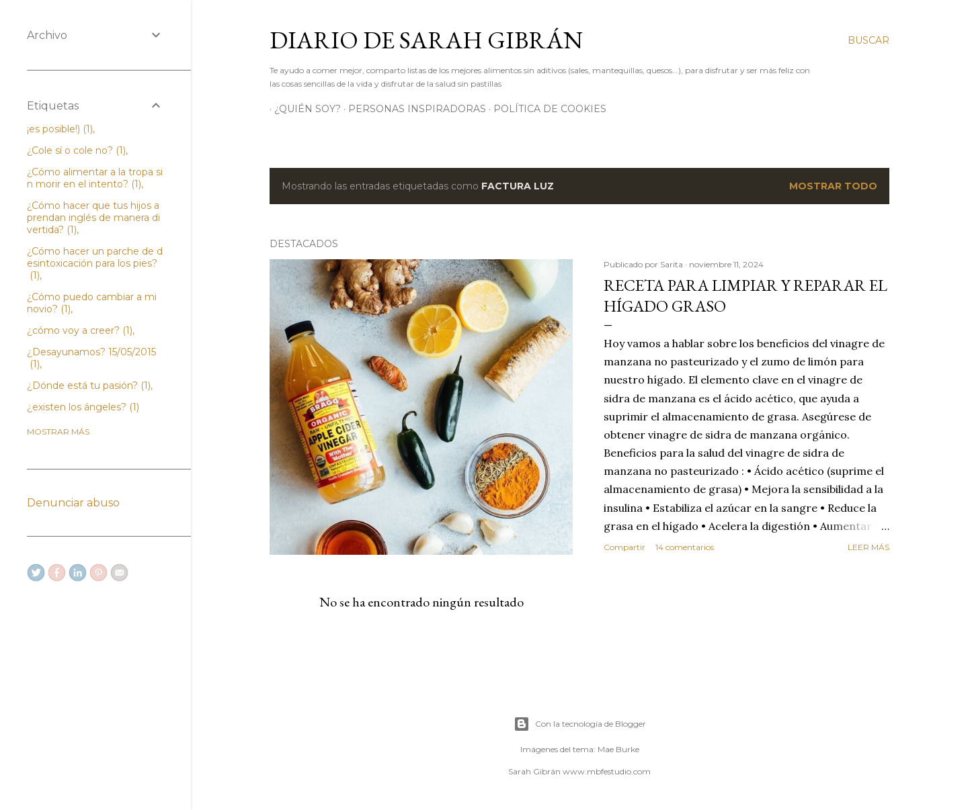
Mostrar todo (833, 186)
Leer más (868, 547)
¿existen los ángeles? (83, 407)
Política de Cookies (545, 109)
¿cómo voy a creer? (79, 330)
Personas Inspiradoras (412, 109)
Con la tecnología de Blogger (580, 724)
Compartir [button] (624, 547)
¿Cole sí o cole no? (76, 150)
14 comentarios (684, 547)
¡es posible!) (60, 129)
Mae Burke (618, 749)
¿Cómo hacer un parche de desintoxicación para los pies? (95, 263)
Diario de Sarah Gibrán (426, 40)
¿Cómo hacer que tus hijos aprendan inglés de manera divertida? (93, 217)
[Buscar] (868, 40)
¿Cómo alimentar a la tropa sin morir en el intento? (95, 178)
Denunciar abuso (73, 502)
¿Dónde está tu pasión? (89, 385)
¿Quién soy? (303, 109)
